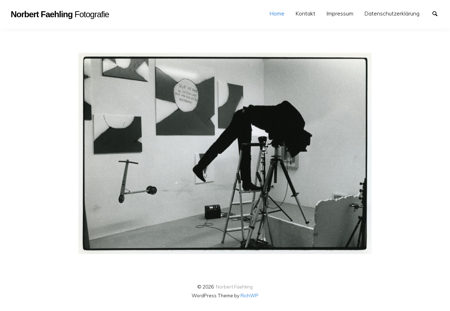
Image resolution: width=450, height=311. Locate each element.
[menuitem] (277, 13)
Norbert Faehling (234, 287)
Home (277, 13)
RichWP (249, 295)
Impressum (340, 13)
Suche (438, 13)
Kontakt (305, 13)
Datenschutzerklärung (392, 13)
